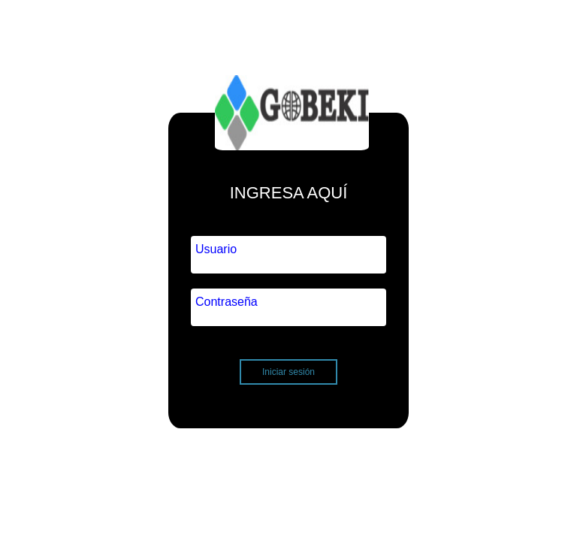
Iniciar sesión (288, 372)
